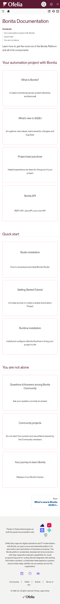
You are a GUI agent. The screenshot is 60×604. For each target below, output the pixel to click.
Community (14, 582)
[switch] (51, 4)
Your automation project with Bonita (19, 33)
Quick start (8, 36)
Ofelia (26, 582)
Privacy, (36, 591)
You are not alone (11, 40)
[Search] (43, 4)
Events (37, 582)
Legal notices (44, 591)
